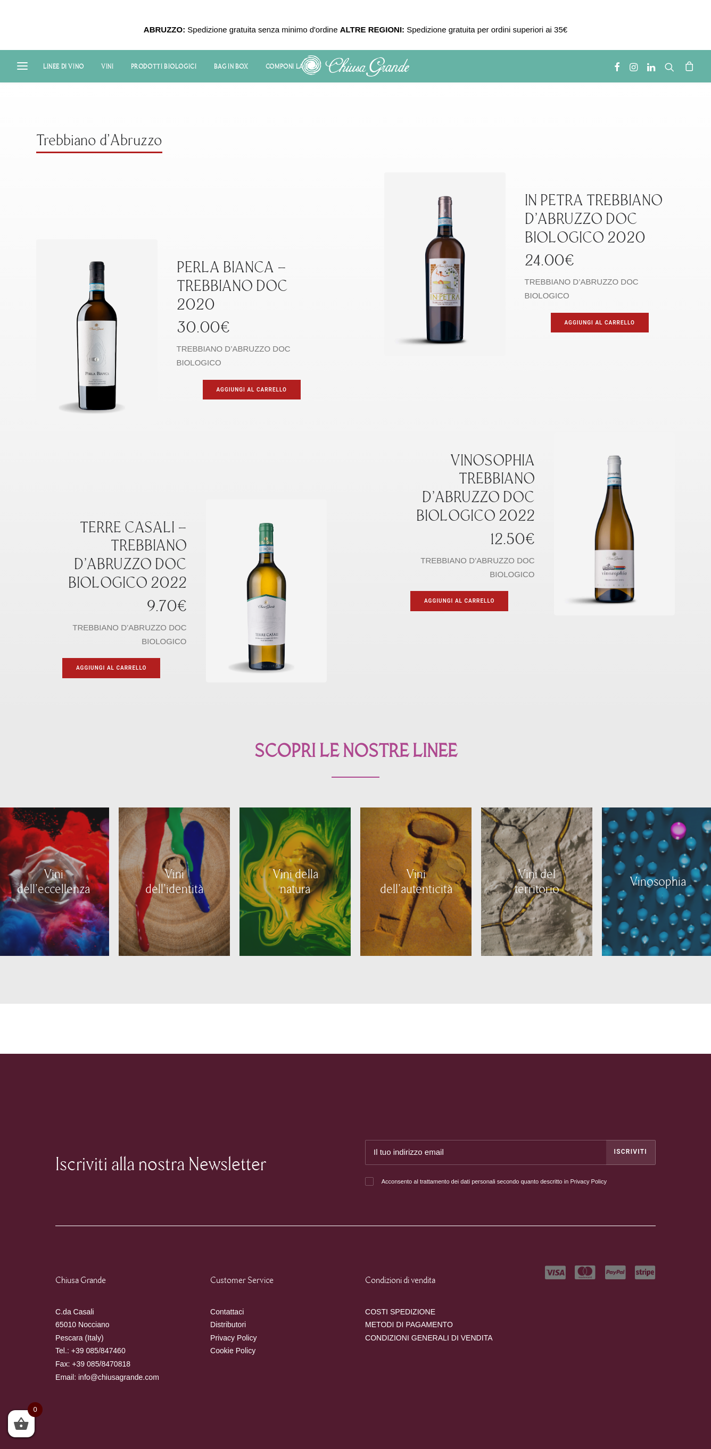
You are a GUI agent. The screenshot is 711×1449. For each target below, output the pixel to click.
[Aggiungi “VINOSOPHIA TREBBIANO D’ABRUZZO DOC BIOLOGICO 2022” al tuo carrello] (459, 601)
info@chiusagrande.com (118, 1377)
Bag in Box (231, 66)
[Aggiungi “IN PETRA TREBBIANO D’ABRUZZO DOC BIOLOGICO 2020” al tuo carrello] (600, 323)
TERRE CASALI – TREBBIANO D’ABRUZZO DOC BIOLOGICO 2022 (127, 555)
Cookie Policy (232, 1350)
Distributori (228, 1324)
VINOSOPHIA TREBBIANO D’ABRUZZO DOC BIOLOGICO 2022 (475, 488)
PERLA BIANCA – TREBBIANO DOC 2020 (232, 286)
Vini (107, 66)
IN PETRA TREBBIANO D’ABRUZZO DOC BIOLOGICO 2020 (594, 219)
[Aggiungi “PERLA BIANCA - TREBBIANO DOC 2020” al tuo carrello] (252, 390)
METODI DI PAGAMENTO (409, 1324)
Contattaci (227, 1312)
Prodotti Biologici (164, 66)
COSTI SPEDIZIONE (400, 1312)
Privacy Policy (588, 1181)
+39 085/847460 (98, 1350)
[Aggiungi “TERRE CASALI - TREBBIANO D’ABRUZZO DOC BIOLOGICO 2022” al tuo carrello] (111, 668)
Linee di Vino (63, 66)
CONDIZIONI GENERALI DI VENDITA (429, 1338)
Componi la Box (292, 66)
